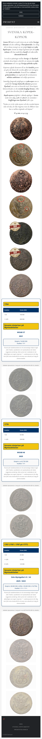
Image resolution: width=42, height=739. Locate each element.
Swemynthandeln (21, 729)
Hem (21, 724)
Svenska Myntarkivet (21, 727)
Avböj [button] (21, 12)
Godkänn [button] (21, 16)
